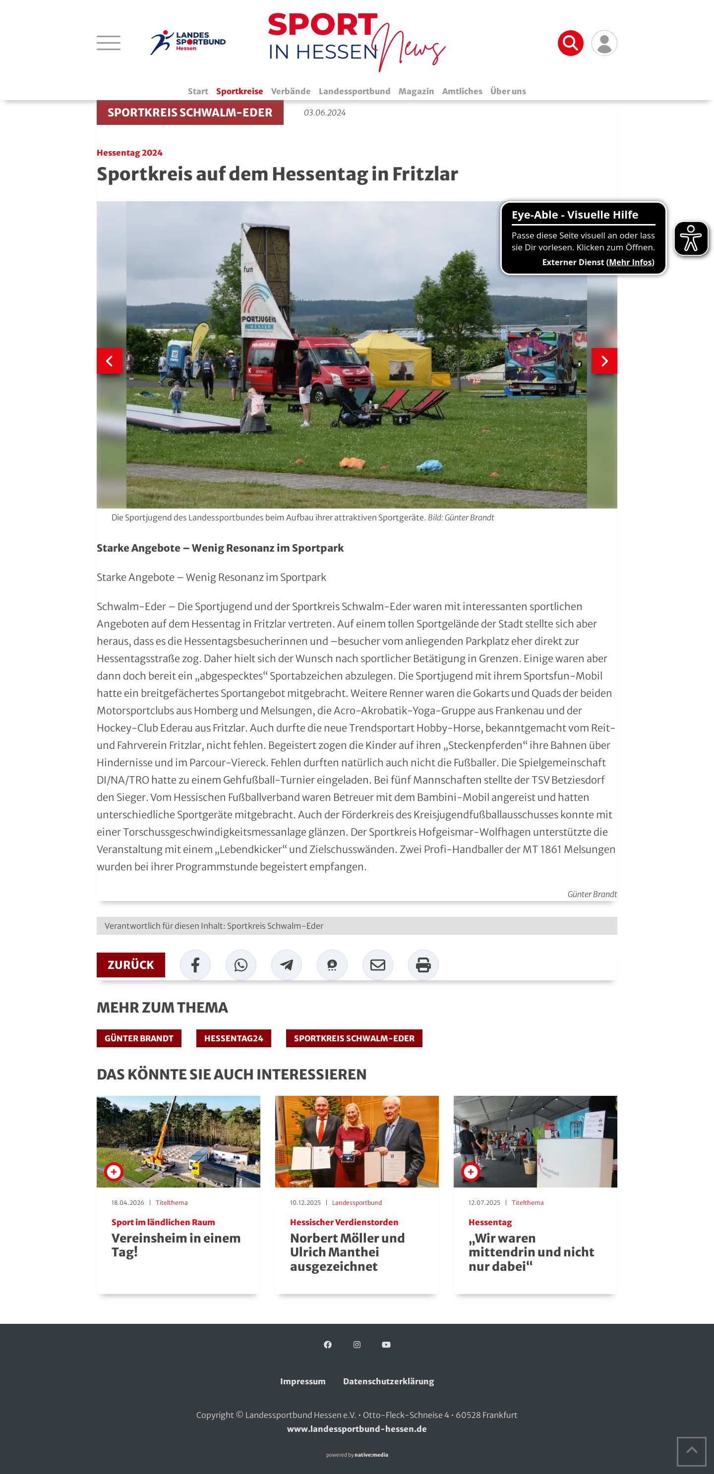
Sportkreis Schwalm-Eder (190, 112)
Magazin (416, 91)
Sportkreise (239, 91)
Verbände (291, 91)
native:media (371, 1455)
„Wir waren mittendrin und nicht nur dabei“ (535, 1246)
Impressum (303, 1381)
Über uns (508, 91)
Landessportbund (355, 91)
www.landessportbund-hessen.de (357, 1429)
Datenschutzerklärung (388, 1381)
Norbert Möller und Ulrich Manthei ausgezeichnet (357, 1246)
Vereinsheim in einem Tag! (178, 1239)
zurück (131, 965)
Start (198, 91)
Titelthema (172, 1202)
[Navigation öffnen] (108, 42)
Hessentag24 (233, 1038)
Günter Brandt (139, 1038)
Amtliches (462, 91)
